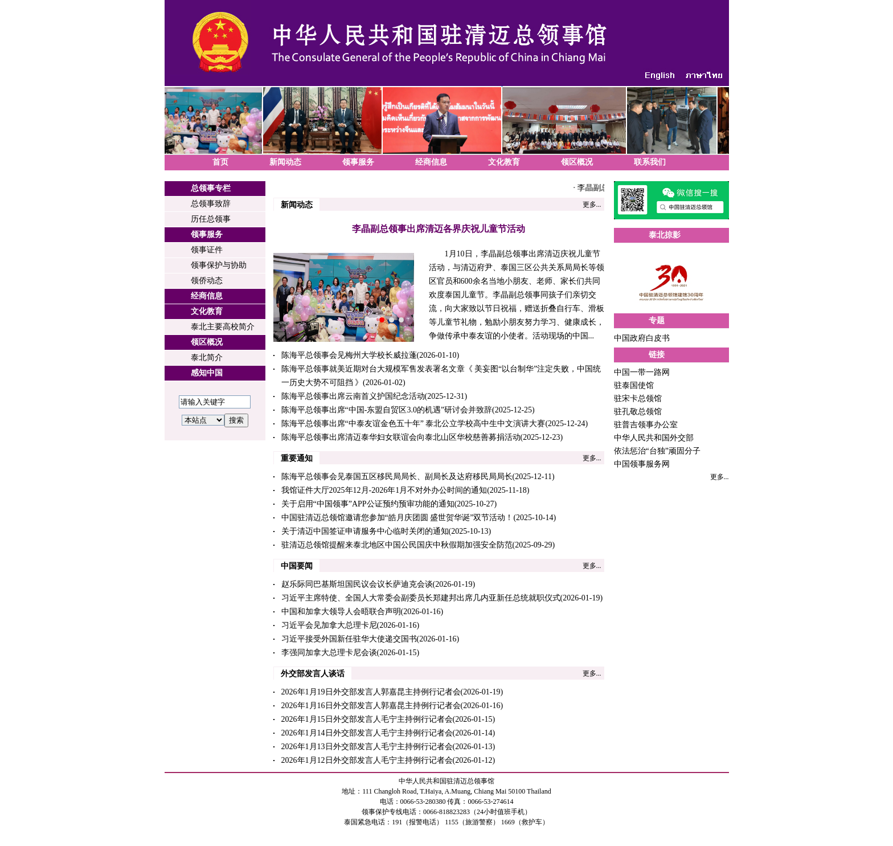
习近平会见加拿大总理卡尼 (329, 625)
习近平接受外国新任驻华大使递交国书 (349, 639)
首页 (220, 162)
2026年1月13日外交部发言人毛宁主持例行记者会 (367, 746)
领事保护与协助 (219, 265)
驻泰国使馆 (634, 385)
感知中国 (207, 373)
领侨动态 (207, 280)
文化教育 (504, 162)
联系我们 (650, 162)
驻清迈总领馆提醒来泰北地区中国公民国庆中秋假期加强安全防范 (397, 545)
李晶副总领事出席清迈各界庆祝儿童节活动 (438, 229)
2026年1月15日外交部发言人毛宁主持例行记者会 (367, 719)
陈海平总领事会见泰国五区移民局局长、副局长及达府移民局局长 (397, 476)
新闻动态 (285, 162)
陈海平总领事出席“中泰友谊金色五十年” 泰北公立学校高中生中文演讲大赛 (413, 423)
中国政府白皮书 (642, 338)
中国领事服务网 (642, 464)
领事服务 (358, 162)
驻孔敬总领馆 (638, 411)
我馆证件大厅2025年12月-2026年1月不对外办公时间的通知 (384, 490)
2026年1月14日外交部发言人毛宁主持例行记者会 (367, 733)
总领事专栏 (211, 188)
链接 (657, 354)
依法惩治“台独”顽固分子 (657, 451)
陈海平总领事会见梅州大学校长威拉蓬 (349, 355)
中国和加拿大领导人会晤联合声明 (341, 611)
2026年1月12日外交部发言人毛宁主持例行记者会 (367, 760)
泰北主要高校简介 (223, 326)
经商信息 (431, 162)
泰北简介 (207, 357)
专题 (657, 320)
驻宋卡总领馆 (638, 398)
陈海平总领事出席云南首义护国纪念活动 (353, 396)
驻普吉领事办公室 (646, 424)
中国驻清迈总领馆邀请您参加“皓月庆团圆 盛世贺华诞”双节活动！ (397, 517)
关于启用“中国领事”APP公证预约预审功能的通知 (367, 504)
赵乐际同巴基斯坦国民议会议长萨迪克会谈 (357, 584)
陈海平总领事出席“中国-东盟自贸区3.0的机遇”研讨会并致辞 (387, 410)
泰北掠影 (665, 235)
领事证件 (207, 250)
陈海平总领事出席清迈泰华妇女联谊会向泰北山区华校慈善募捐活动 (401, 437)
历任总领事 (211, 219)
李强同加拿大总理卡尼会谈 (329, 652)
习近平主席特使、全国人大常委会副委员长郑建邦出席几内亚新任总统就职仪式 (420, 598)
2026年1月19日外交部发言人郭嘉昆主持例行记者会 (371, 692)
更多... (592, 205)
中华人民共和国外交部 (654, 438)
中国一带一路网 (642, 372)
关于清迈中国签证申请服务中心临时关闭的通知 (365, 531)
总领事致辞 (211, 203)
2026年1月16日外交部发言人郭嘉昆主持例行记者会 (371, 705)
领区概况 (577, 162)
